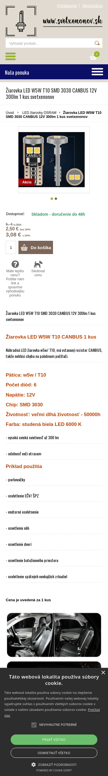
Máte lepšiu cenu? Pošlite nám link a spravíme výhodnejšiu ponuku (15, 278)
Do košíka (41, 247)
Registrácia (92, 5)
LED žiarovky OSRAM (39, 113)
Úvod (10, 113)
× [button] (103, 673)
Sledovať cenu (38, 268)
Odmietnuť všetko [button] (54, 753)
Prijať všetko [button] (54, 739)
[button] (54, 764)
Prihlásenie (67, 5)
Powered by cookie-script (54, 770)
